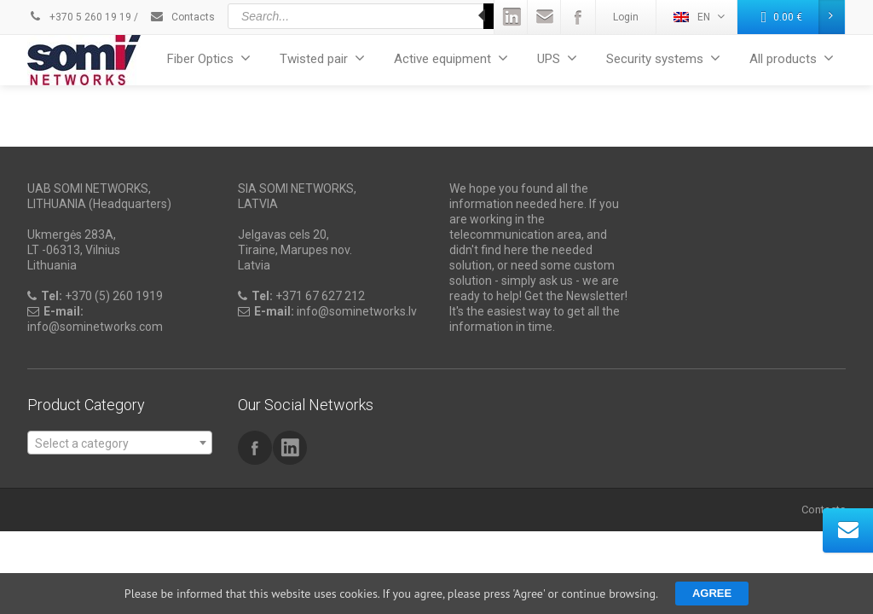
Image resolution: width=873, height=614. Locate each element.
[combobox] (119, 443)
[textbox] (119, 443)
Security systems (663, 58)
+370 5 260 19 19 (79, 17)
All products (791, 58)
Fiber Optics (209, 58)
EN (699, 16)
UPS (557, 58)
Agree (711, 593)
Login (626, 17)
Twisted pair (322, 58)
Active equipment (451, 58)
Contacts (182, 17)
